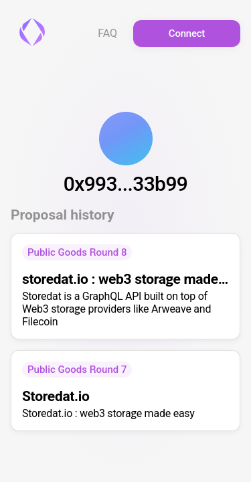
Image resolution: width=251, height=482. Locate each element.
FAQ (107, 33)
